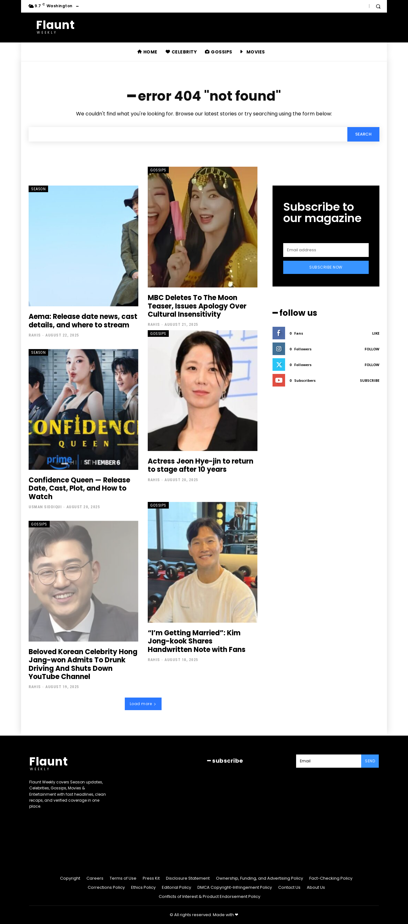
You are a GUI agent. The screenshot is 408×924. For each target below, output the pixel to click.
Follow (372, 349)
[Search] (363, 134)
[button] (378, 6)
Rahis (35, 335)
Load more (143, 703)
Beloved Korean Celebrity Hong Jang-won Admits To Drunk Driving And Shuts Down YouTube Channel (83, 664)
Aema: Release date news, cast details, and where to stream (83, 321)
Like (375, 333)
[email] (326, 250)
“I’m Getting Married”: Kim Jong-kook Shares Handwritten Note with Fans (196, 641)
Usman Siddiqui (45, 506)
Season (38, 188)
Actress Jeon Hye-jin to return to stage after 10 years (200, 465)
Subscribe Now (326, 267)
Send (370, 761)
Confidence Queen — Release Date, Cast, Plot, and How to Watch (79, 488)
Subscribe (369, 380)
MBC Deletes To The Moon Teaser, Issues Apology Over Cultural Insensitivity (197, 306)
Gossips (158, 170)
